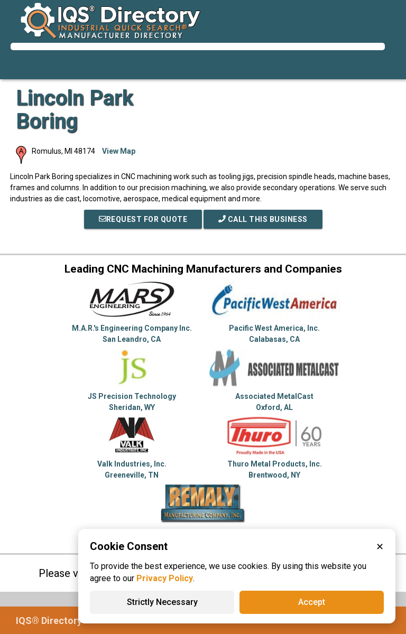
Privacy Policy (164, 578)
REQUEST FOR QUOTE (143, 219)
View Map (118, 151)
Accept (311, 602)
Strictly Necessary (162, 602)
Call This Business (263, 219)
